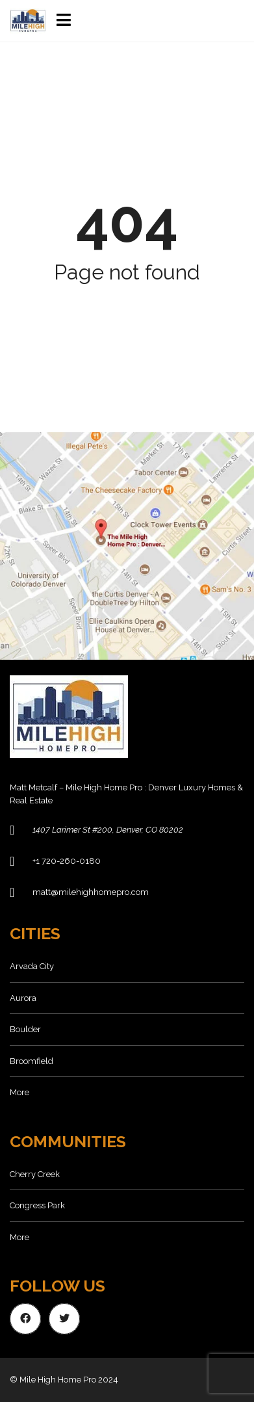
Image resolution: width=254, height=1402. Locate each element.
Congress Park (37, 1205)
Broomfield (31, 1061)
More (19, 1092)
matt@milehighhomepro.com (90, 892)
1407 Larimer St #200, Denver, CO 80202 (107, 830)
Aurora (23, 998)
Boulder (25, 1029)
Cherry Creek (35, 1174)
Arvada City (32, 966)
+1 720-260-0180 (66, 861)
